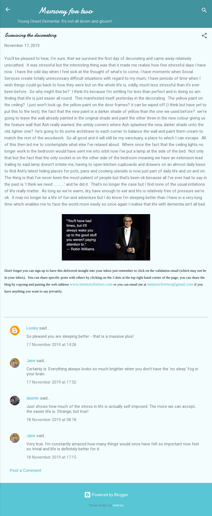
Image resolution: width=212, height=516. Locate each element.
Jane (30, 360)
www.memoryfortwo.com (91, 284)
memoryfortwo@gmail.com (170, 284)
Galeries (118, 505)
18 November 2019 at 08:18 (51, 419)
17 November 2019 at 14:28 (51, 344)
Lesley (32, 328)
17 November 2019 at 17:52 (51, 382)
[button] (204, 36)
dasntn (32, 398)
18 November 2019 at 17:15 (51, 457)
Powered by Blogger (106, 494)
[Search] (204, 11)
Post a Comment (25, 470)
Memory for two (65, 10)
